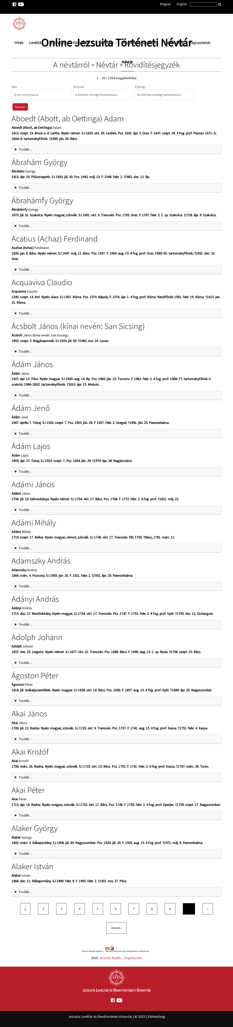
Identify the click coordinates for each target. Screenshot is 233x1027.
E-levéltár (59, 42)
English (181, 4)
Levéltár (36, 42)
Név (14, 87)
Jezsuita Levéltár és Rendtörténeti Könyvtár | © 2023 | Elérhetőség (116, 1016)
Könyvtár (80, 42)
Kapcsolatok (199, 42)
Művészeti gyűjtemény (140, 42)
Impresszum (133, 958)
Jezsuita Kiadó (111, 958)
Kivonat (78, 87)
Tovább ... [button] (25, 149)
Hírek (18, 42)
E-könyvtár (105, 42)
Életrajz (140, 87)
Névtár (127, 61)
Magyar (165, 4)
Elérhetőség (174, 42)
